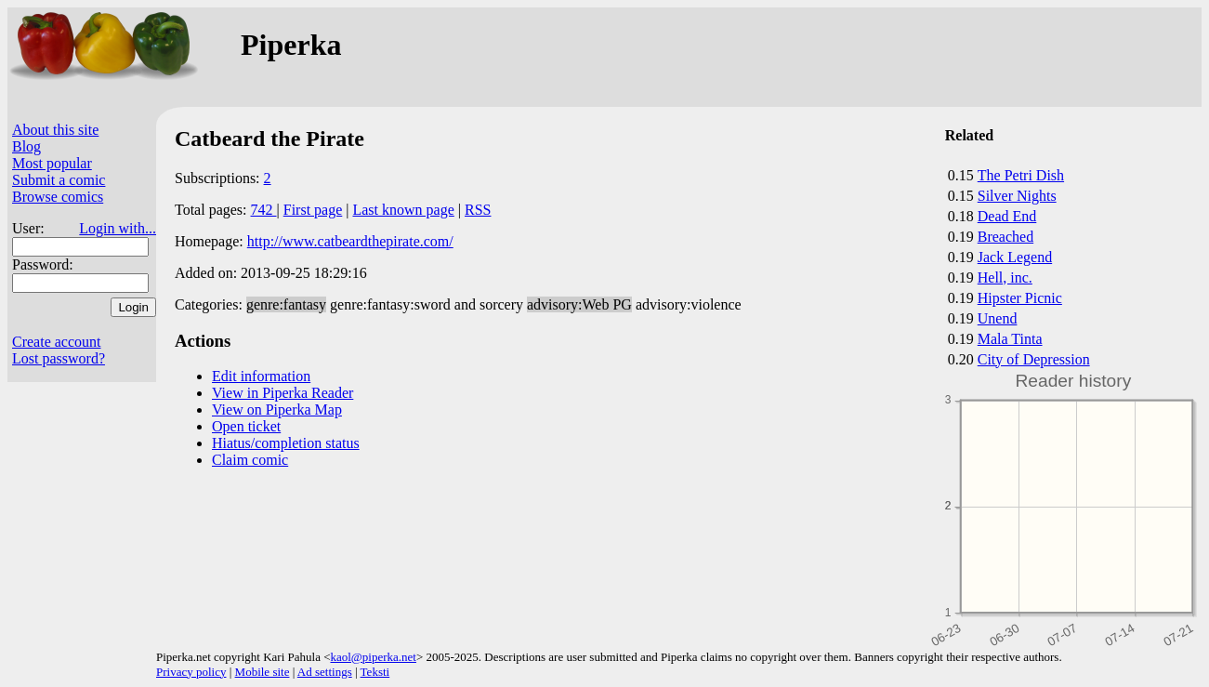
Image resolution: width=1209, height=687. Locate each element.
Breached (1005, 236)
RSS (478, 210)
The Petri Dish (1021, 175)
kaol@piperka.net (372, 657)
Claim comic (250, 460)
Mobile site (262, 672)
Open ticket (246, 426)
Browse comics (57, 197)
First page (313, 210)
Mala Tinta (1010, 339)
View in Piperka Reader (282, 393)
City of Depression (1034, 359)
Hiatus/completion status (286, 443)
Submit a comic (58, 180)
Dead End (1007, 216)
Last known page (402, 210)
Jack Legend (1015, 257)
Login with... (117, 228)
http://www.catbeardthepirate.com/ (350, 241)
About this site (55, 130)
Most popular (52, 163)
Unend (998, 318)
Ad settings (324, 672)
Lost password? (58, 358)
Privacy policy (191, 672)
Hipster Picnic (1020, 298)
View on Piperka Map (277, 409)
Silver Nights (1017, 196)
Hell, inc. (1005, 277)
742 (264, 210)
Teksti (375, 672)
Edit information (261, 376)
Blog (26, 146)
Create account (56, 342)
